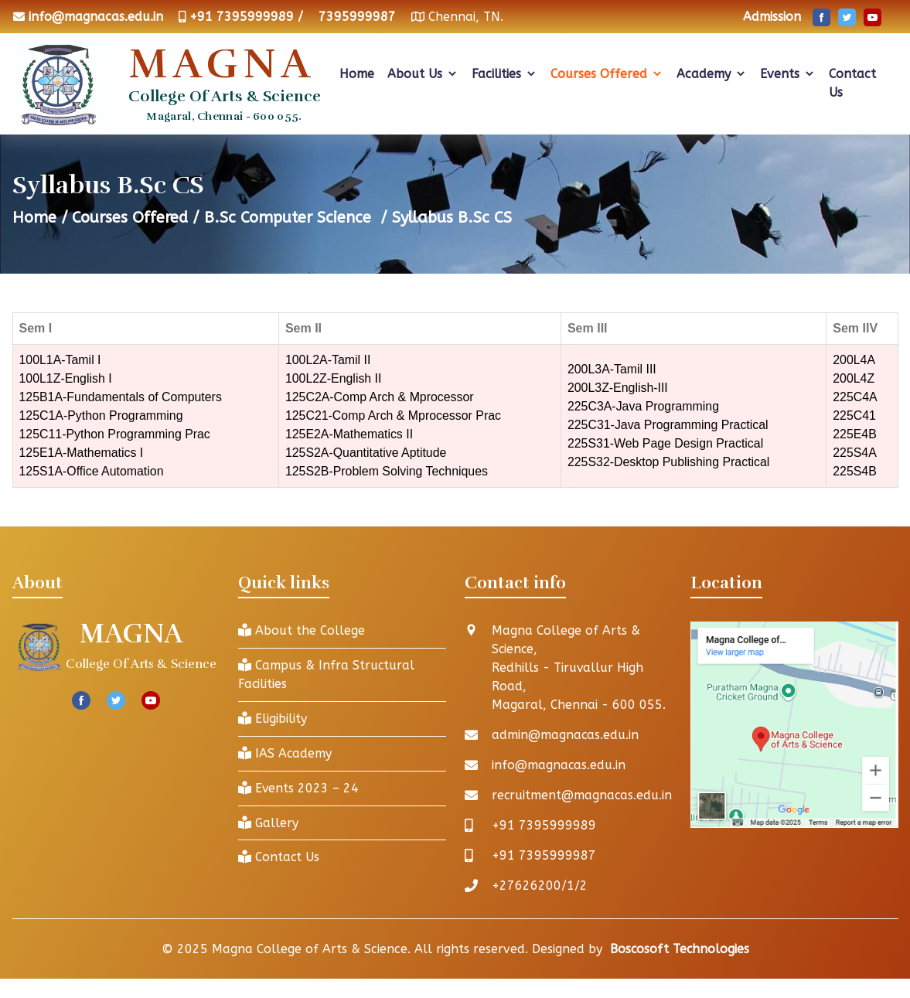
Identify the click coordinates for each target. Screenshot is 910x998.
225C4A (855, 397)
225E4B (855, 434)
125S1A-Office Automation (92, 471)
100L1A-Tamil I (60, 359)
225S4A (855, 452)
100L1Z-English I (66, 378)
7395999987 (357, 16)
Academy (712, 73)
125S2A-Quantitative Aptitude (366, 452)
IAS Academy (285, 753)
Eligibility (272, 718)
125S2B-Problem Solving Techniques (387, 471)
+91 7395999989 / (246, 16)
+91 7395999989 (544, 825)
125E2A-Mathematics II (349, 434)
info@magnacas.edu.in (96, 16)
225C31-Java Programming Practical (668, 424)
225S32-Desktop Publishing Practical (669, 461)
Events (788, 73)
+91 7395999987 (544, 855)
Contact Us (852, 83)
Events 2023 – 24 (299, 788)
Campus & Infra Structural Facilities (326, 674)
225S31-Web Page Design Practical (666, 443)
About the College (301, 630)
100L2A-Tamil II (328, 359)
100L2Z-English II (333, 378)
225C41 (855, 415)
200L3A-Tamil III (612, 369)
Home (356, 73)
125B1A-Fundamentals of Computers (121, 397)
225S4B (855, 471)
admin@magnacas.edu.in (565, 734)
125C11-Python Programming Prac (115, 434)
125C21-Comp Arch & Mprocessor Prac (394, 415)
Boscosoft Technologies (679, 949)
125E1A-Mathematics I (82, 452)
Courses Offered (606, 73)
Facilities (504, 73)
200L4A (854, 359)
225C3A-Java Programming (643, 406)
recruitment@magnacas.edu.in (582, 795)
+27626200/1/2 (540, 885)
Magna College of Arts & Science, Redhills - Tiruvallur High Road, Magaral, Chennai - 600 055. (579, 667)
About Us (422, 73)
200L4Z (854, 378)
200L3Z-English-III (618, 387)
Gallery (268, 823)
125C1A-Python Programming (101, 415)
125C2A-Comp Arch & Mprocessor (380, 397)
